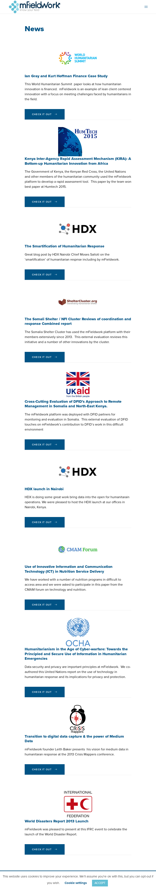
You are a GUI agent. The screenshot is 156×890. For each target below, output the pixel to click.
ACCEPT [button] (100, 883)
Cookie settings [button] (76, 883)
